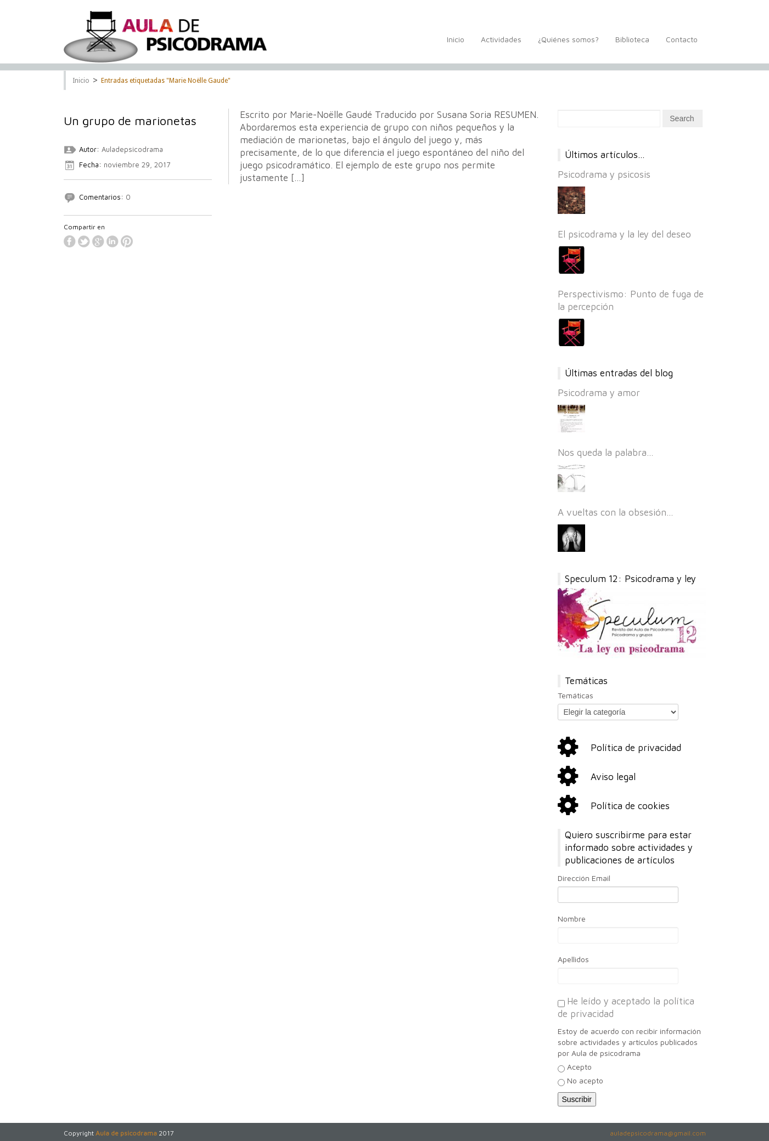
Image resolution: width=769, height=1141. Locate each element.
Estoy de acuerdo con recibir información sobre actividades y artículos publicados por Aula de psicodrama (629, 1042)
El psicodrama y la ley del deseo (624, 234)
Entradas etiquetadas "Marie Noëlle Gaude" (166, 80)
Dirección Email (584, 878)
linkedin (112, 241)
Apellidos (573, 959)
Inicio (455, 45)
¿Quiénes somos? (568, 45)
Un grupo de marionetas (130, 121)
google (98, 241)
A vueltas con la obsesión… (615, 512)
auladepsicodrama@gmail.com (658, 1133)
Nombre (572, 918)
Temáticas (575, 695)
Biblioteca (632, 45)
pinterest (127, 241)
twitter (84, 241)
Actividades (501, 45)
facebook (70, 241)
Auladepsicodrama (132, 149)
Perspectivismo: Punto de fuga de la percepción (631, 300)
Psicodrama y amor (599, 392)
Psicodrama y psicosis (604, 174)
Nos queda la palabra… (606, 452)
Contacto (682, 45)
